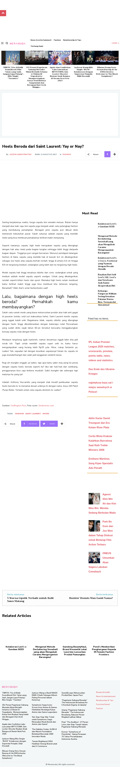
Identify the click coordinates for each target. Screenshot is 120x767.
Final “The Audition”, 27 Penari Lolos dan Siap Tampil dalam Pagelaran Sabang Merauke (75, 724)
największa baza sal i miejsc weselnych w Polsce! (101, 387)
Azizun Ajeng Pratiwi (20, 154)
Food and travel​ (103, 704)
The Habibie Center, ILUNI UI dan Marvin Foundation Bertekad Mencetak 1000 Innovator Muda (44, 732)
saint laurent (33, 413)
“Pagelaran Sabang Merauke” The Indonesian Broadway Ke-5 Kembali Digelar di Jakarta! (75, 702)
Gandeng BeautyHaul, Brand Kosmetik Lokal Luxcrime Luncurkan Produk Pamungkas (75, 650)
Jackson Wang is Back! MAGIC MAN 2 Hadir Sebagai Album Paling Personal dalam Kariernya (45, 696)
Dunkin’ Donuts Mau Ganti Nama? (91, 598)
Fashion (67, 154)
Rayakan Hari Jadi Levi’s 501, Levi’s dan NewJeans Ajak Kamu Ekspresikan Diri (107, 280)
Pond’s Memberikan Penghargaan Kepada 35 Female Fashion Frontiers (104, 650)
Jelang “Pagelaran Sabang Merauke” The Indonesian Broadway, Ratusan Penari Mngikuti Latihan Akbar (73, 713)
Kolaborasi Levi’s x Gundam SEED (107, 225)
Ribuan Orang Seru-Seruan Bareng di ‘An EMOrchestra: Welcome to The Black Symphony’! (107, 72)
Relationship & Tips (104, 700)
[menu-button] (2, 43)
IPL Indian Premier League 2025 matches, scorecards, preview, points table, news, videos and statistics (102, 351)
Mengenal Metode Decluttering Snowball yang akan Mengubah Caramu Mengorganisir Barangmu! (107, 244)
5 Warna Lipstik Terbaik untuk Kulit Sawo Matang (30, 599)
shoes (45, 413)
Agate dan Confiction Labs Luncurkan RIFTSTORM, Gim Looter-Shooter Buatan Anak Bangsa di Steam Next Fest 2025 (60, 74)
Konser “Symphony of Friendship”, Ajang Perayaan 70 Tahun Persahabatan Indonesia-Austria (74, 735)
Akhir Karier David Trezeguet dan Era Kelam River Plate (99, 423)
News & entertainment (105, 696)
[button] (7, 43)
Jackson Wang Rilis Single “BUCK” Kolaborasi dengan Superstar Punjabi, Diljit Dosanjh (83, 72)
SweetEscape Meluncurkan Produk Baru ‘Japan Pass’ (73, 693)
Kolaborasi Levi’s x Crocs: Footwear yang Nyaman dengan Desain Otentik (107, 263)
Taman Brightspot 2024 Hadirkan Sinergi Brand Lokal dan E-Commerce (44, 743)
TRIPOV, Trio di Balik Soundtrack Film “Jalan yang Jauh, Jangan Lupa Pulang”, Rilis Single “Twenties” (13, 73)
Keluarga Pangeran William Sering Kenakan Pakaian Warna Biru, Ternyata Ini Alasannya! (107, 298)
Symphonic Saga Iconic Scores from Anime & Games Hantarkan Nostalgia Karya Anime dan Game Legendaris (44, 708)
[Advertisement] (60, 114)
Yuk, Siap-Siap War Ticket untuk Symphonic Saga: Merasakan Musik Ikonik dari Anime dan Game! (44, 720)
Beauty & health (103, 692)
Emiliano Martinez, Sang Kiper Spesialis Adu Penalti (101, 463)
